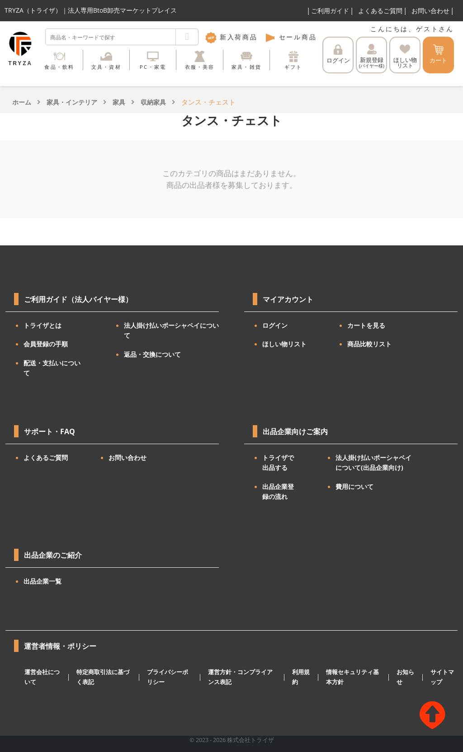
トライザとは (42, 325)
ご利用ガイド (330, 10)
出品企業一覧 (42, 581)
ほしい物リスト (284, 344)
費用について (354, 486)
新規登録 (371, 56)
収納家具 (153, 102)
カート (438, 54)
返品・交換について (152, 354)
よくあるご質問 (380, 10)
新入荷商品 (231, 37)
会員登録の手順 (46, 344)
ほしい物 (405, 56)
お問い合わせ (430, 10)
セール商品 (291, 37)
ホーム (21, 102)
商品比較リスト (369, 344)
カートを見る (366, 325)
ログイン (338, 54)
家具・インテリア (72, 102)
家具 (119, 102)
